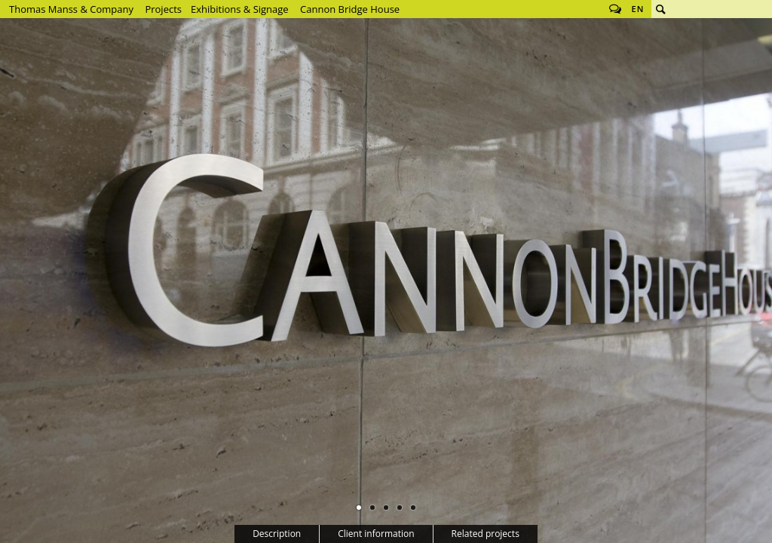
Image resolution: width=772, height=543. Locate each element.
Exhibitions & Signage (240, 9)
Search (660, 9)
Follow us (615, 9)
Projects (163, 9)
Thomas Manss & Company (71, 9)
